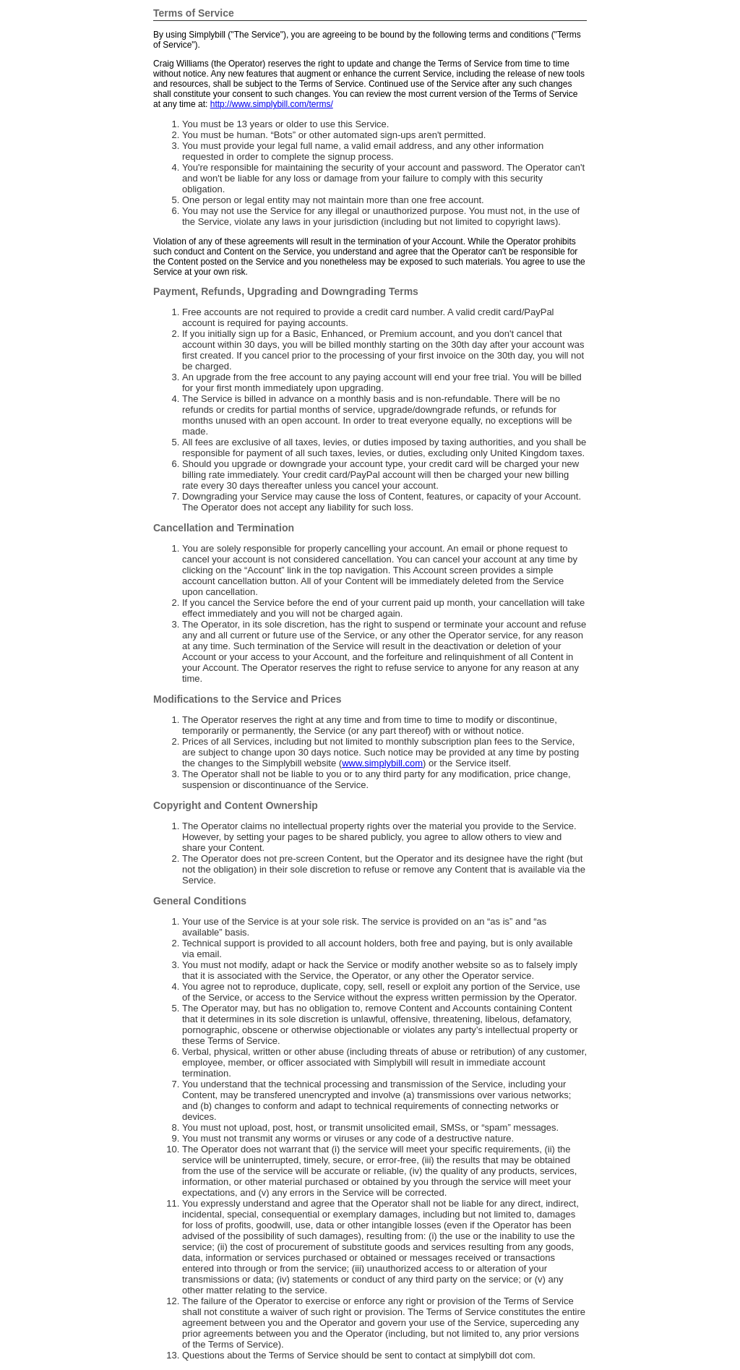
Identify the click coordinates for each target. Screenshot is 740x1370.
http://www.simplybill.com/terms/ (271, 104)
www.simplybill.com (382, 763)
